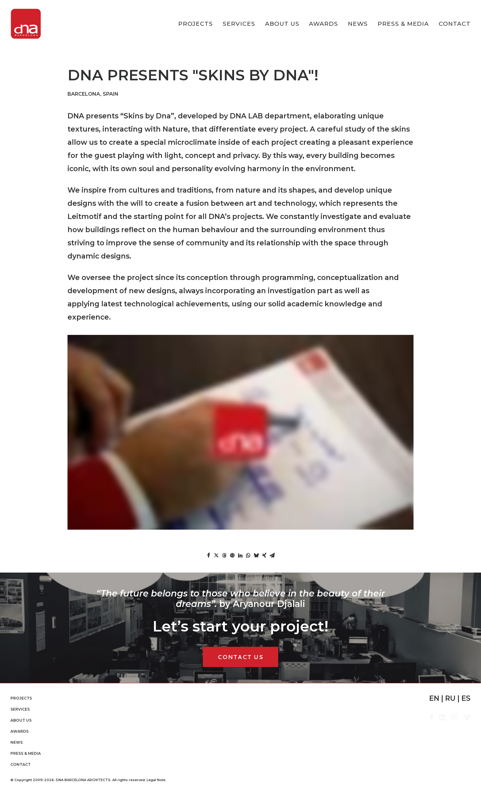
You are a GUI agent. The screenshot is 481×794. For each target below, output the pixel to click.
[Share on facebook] (208, 555)
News (358, 23)
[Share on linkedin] (240, 555)
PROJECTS (195, 23)
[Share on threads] (224, 555)
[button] (431, 719)
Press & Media (403, 23)
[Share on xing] (264, 555)
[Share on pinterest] (232, 555)
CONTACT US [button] (240, 657)
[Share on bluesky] (256, 555)
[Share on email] (272, 555)
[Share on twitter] (216, 555)
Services (239, 23)
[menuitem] (197, 24)
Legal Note (156, 780)
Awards (323, 23)
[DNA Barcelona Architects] (25, 23)
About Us (282, 23)
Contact (455, 23)
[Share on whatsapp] (248, 555)
